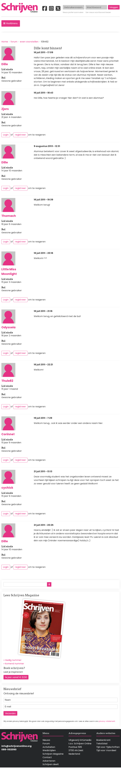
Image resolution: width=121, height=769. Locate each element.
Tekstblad (101, 743)
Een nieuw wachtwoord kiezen (98, 12)
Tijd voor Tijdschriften (108, 747)
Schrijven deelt (51, 764)
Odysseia (8, 327)
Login (6, 134)
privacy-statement (107, 721)
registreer (20, 134)
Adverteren (49, 760)
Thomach (8, 216)
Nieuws (46, 740)
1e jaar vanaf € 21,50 (16, 677)
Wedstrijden (49, 750)
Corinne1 (8, 434)
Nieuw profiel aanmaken (73, 12)
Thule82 (7, 381)
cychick (7, 488)
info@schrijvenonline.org (16, 746)
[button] (10, 23)
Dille (4, 64)
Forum (46, 743)
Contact (47, 757)
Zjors (5, 109)
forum (14, 41)
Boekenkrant (103, 740)
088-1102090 (8, 749)
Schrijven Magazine (53, 753)
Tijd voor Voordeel (106, 750)
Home (4, 41)
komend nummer (14, 663)
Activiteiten (49, 747)
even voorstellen (29, 41)
